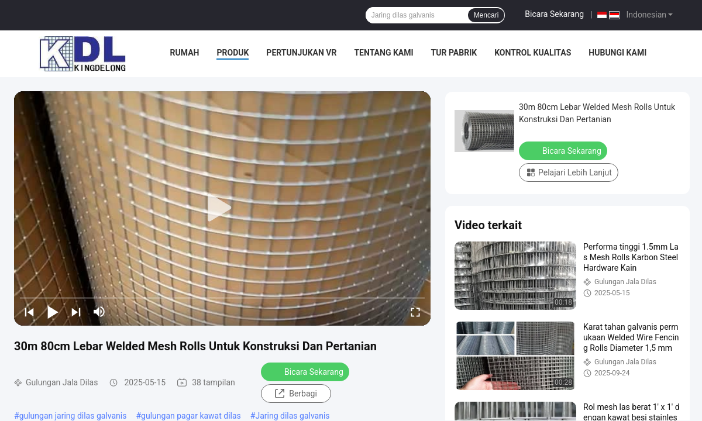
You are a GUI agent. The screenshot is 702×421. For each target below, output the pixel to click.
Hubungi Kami (617, 52)
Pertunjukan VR (301, 52)
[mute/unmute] (99, 311)
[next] (76, 311)
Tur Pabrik (454, 52)
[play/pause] (52, 311)
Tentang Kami (383, 52)
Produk (232, 52)
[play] (222, 208)
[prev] (29, 311)
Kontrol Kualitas (532, 52)
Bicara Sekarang (554, 14)
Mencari (486, 15)
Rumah (184, 52)
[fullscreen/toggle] (415, 311)
